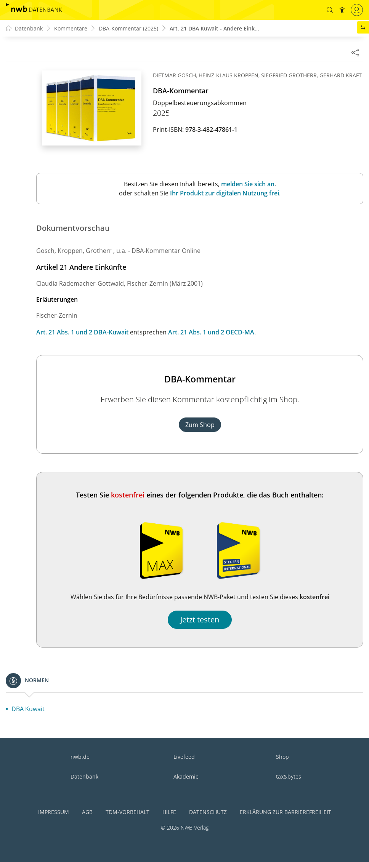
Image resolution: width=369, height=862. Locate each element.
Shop (282, 756)
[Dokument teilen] (355, 52)
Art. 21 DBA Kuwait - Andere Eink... (214, 28)
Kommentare (70, 28)
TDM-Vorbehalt (127, 812)
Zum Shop (200, 425)
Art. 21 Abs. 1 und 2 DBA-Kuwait (82, 332)
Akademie (186, 776)
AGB (87, 812)
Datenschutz (208, 812)
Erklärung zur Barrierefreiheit (285, 812)
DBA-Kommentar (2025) (128, 28)
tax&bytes (288, 776)
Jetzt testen (199, 619)
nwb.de (80, 756)
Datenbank (84, 776)
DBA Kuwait (28, 709)
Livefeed (184, 756)
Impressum (53, 812)
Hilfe (169, 812)
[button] (330, 10)
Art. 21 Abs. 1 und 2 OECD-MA (211, 332)
